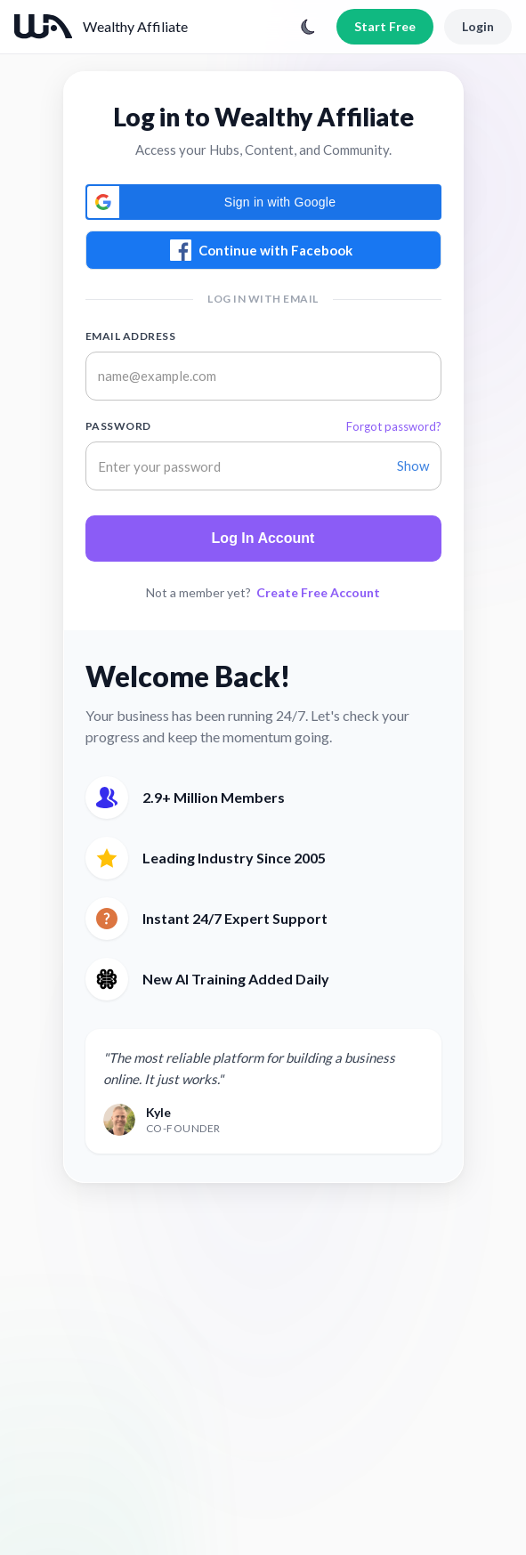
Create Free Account (318, 592)
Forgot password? (393, 426)
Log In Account (263, 538)
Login (478, 26)
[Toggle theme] (308, 27)
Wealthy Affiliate (135, 26)
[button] (263, 202)
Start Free (385, 26)
